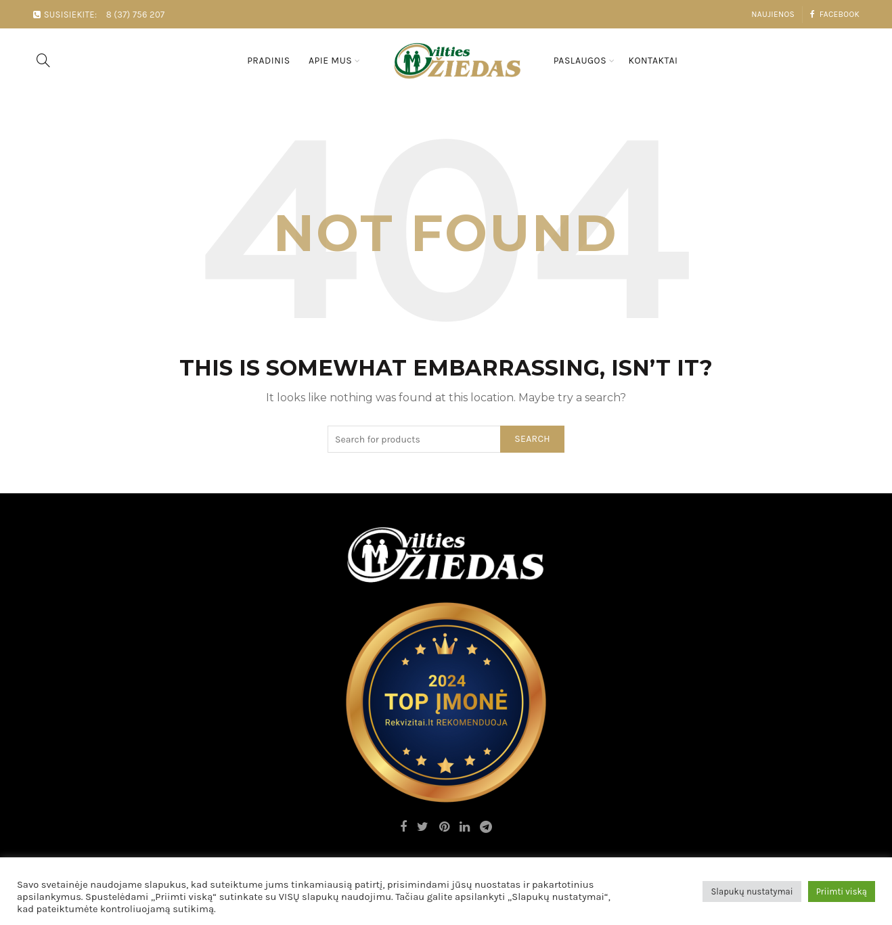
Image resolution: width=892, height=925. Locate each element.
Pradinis (268, 60)
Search (532, 439)
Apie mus (330, 60)
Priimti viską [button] (841, 891)
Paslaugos (580, 60)
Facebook (834, 14)
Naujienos (773, 14)
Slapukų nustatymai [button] (752, 891)
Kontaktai (652, 60)
